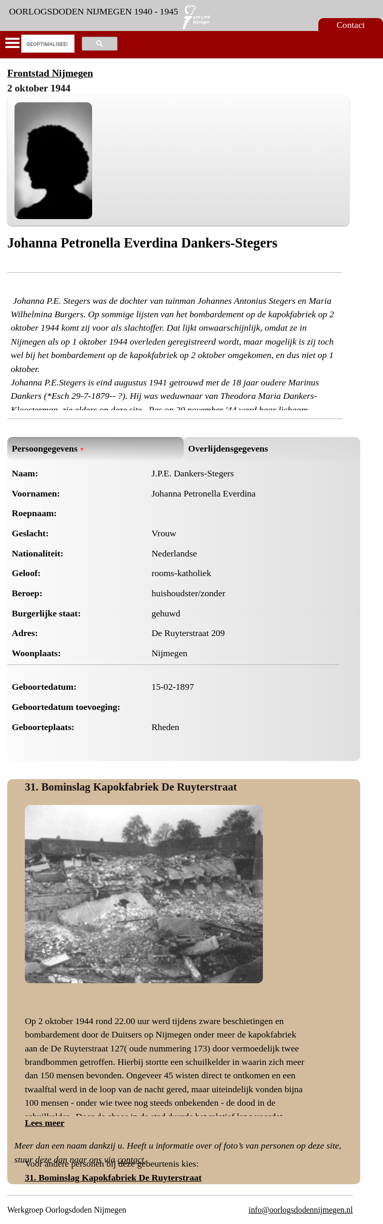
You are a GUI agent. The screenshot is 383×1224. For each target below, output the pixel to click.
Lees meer (45, 1123)
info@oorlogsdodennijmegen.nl (300, 1209)
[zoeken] (46, 44)
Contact (350, 25)
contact (130, 1159)
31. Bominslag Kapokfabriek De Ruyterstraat (131, 787)
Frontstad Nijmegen (50, 73)
